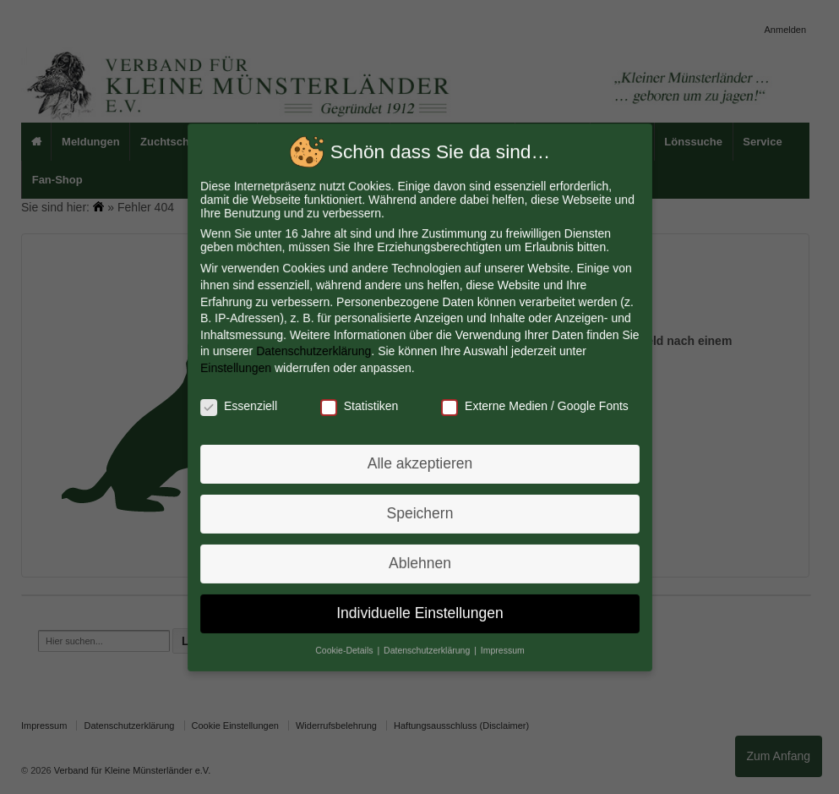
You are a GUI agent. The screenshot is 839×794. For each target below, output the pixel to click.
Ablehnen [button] (419, 560)
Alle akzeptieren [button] (419, 462)
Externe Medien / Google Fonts (532, 405)
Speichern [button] (420, 511)
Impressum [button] (500, 647)
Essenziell (241, 405)
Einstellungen (238, 368)
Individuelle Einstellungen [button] (419, 609)
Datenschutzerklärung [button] (427, 647)
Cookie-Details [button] (345, 647)
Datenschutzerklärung (314, 352)
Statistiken (359, 405)
